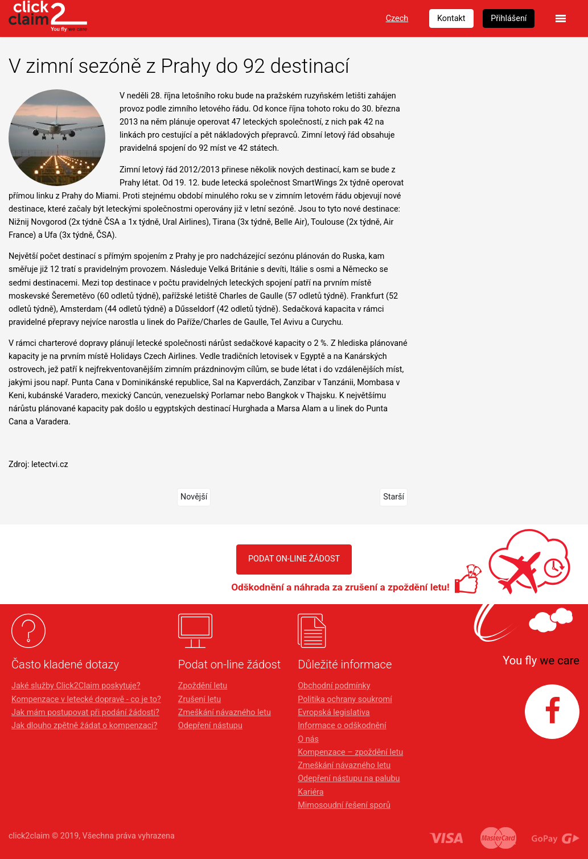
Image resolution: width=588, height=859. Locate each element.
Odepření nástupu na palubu (349, 778)
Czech (397, 18)
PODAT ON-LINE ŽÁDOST (294, 559)
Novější (193, 497)
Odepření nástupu (210, 725)
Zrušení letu (199, 699)
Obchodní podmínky (334, 686)
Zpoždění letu (202, 686)
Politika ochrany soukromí (345, 699)
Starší (393, 497)
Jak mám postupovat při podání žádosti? (85, 712)
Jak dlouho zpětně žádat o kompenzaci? (84, 725)
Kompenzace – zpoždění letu (350, 752)
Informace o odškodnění (342, 725)
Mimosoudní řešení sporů (344, 805)
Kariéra (310, 792)
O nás (308, 739)
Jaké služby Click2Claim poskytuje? (76, 686)
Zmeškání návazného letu (224, 712)
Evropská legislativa (333, 712)
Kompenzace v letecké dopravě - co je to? (86, 699)
